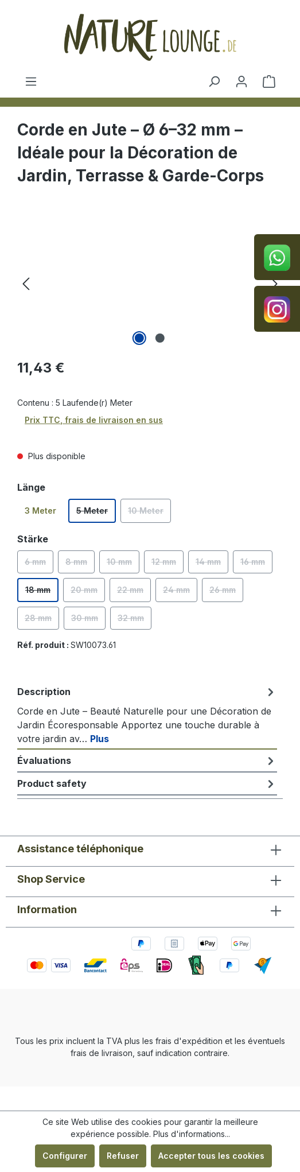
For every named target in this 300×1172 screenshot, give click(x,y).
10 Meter (149, 514)
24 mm (180, 593)
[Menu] (31, 81)
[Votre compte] (241, 81)
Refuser (123, 1156)
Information (47, 909)
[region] (150, 283)
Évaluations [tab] (147, 760)
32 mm (134, 621)
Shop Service (51, 879)
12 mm (167, 565)
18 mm (42, 593)
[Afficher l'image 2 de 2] (160, 338)
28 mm (42, 621)
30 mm (88, 621)
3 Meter (40, 510)
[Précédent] (25, 283)
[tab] (147, 715)
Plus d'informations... (191, 1134)
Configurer (64, 1156)
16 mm (256, 565)
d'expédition (198, 1041)
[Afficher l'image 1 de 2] (139, 338)
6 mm (39, 565)
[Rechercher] (214, 81)
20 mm (88, 593)
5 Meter (96, 514)
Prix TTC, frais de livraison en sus (94, 420)
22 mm (134, 593)
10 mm (123, 565)
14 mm (212, 565)
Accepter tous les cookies (211, 1156)
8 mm (80, 565)
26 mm (226, 593)
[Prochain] (274, 283)
